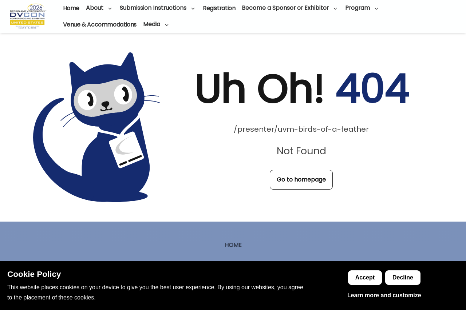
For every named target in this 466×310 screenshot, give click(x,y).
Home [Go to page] (71, 8)
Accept (365, 277)
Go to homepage (301, 179)
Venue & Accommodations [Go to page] (100, 24)
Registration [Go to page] (219, 8)
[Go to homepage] (28, 16)
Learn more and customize (384, 295)
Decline (402, 277)
